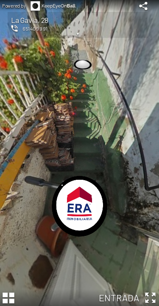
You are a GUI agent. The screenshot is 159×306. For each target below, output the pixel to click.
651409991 (34, 28)
